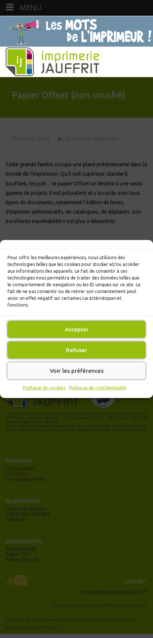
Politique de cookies (44, 387)
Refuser (76, 349)
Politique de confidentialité (97, 387)
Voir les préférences (77, 370)
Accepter (76, 329)
